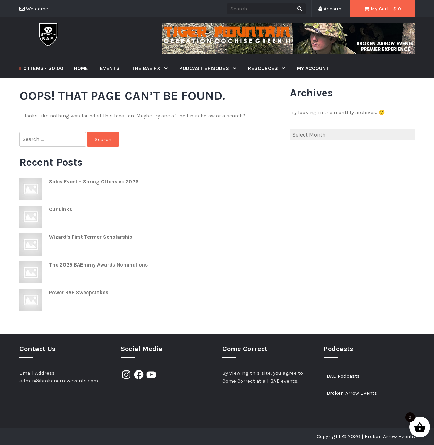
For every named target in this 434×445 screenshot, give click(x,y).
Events (110, 68)
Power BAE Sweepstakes (78, 292)
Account (330, 9)
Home (81, 68)
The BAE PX (146, 68)
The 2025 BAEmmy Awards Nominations (98, 265)
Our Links (60, 209)
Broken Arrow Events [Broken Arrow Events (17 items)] (352, 393)
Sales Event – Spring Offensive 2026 (94, 181)
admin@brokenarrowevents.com (58, 380)
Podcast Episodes (204, 68)
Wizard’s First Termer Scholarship (91, 237)
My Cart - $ (382, 9)
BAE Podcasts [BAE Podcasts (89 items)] (343, 376)
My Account (313, 68)
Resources (263, 68)
